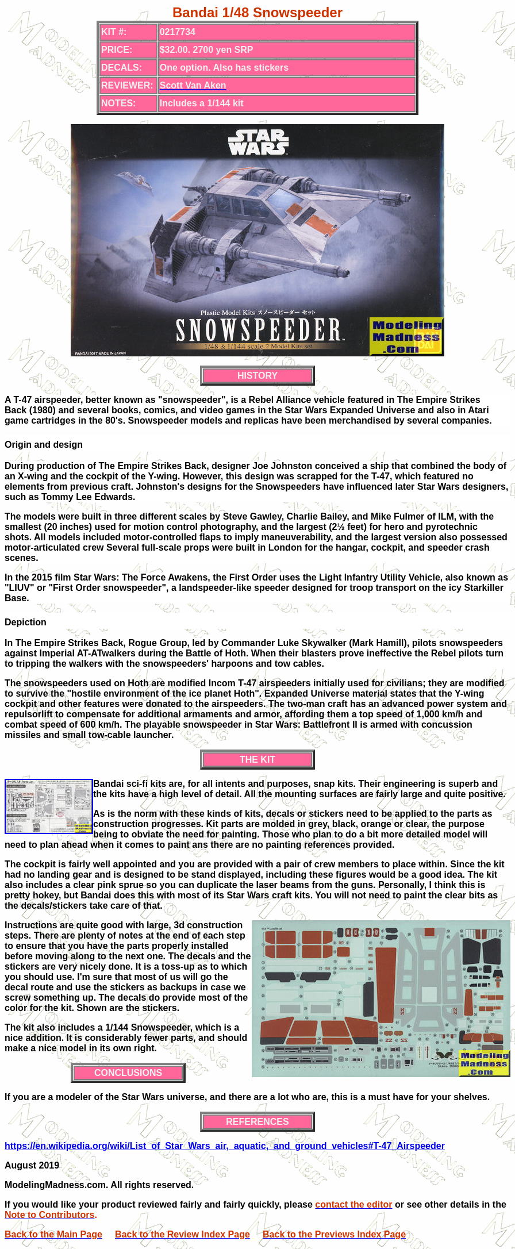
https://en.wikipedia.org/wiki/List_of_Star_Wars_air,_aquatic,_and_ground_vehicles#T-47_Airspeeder (225, 1146)
